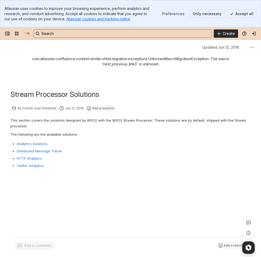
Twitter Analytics (30, 166)
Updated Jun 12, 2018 (220, 47)
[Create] (226, 33)
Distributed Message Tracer (39, 151)
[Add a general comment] (34, 245)
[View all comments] (248, 222)
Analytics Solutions (32, 144)
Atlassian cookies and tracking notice (98, 19)
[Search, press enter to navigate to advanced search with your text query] (122, 33)
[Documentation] (27, 33)
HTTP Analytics (29, 158)
